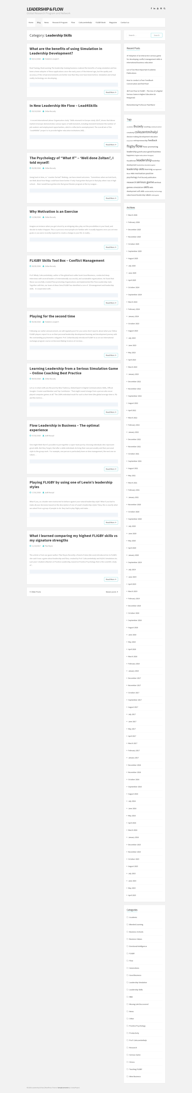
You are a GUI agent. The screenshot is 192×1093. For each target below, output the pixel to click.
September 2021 (135, 461)
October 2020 (133, 512)
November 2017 (134, 685)
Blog (39, 22)
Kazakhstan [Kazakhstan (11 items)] (131, 160)
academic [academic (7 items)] (130, 127)
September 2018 (135, 620)
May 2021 (132, 475)
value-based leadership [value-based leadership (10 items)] (136, 195)
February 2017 (134, 750)
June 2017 (132, 721)
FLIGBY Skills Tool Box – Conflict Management (67, 260)
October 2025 (133, 244)
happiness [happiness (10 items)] (131, 155)
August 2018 (133, 627)
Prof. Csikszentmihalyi (138, 1040)
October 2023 (133, 323)
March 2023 (132, 367)
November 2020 (134, 504)
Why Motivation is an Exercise (54, 211)
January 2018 (133, 671)
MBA (131, 997)
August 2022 (133, 403)
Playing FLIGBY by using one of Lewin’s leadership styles (71, 484)
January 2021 (133, 497)
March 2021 (132, 483)
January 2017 (133, 757)
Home (31, 22)
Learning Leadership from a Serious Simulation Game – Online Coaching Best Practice (74, 370)
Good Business (135, 975)
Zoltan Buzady (50, 111)
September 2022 (135, 396)
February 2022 (134, 425)
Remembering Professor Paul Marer (141, 105)
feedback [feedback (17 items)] (152, 140)
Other (131, 1018)
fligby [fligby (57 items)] (131, 146)
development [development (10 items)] (144, 136)
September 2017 (135, 700)
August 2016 (133, 794)
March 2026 (132, 215)
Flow (73, 22)
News (46, 22)
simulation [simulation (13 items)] (138, 187)
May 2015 (132, 888)
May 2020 (132, 540)
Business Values (135, 939)
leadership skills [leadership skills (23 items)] (135, 169)
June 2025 (132, 273)
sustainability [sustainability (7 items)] (149, 191)
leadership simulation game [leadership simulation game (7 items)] (146, 165)
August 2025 (133, 258)
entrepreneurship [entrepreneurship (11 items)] (140, 140)
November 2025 (134, 237)
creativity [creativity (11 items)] (130, 132)
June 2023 (132, 345)
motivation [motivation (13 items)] (140, 173)
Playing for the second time (52, 316)
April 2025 (132, 280)
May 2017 (132, 729)
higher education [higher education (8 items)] (141, 155)
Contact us (125, 22)
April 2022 (132, 410)
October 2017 (133, 692)
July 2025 (132, 266)
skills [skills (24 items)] (146, 187)
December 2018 (134, 606)
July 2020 (132, 526)
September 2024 (135, 294)
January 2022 (133, 432)
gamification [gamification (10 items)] (142, 151)
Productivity (134, 1033)
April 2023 (132, 360)
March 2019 (132, 591)
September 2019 (135, 562)
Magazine (113, 22)
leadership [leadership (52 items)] (144, 160)
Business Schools (136, 932)
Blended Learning (136, 924)
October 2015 (133, 859)
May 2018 (132, 642)
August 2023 (133, 331)
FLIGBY (132, 953)
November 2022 (134, 389)
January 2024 (133, 316)
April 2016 (132, 823)
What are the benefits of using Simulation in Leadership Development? (66, 51)
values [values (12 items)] (148, 195)
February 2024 (134, 309)
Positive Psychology (137, 1026)
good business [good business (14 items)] (154, 151)
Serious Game (135, 1055)
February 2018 (134, 663)
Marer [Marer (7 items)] (128, 174)
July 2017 (132, 714)
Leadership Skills (136, 989)
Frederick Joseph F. (52, 59)
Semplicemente (63, 1088)
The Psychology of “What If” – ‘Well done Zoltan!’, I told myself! (71, 160)
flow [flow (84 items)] (138, 146)
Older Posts (35, 592)
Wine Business (135, 1076)
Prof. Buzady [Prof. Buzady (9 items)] (142, 177)
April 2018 (132, 649)
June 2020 (132, 533)
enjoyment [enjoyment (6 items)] (130, 141)
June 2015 (132, 881)
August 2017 (133, 707)
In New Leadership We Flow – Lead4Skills (63, 105)
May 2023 (132, 352)
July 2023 (132, 338)
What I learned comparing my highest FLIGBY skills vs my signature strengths (73, 538)
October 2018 (133, 613)
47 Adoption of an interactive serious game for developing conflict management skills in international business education (144, 59)
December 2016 (134, 765)
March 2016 (132, 830)
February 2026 (134, 222)
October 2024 (133, 287)
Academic (133, 917)
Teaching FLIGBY (135, 1069)
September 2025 (135, 251)
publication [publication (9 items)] (152, 177)
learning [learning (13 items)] (148, 169)
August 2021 (133, 468)
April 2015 (132, 895)
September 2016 (135, 786)
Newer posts (112, 592)
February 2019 (134, 598)
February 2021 (134, 490)
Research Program (60, 22)
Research (133, 1047)
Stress (132, 1062)
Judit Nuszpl (49, 435)
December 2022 (134, 381)
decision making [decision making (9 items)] (133, 137)
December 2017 (134, 678)
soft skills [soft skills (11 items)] (140, 191)
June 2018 (132, 634)
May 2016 (132, 815)
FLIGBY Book (101, 22)
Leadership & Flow (45, 9)
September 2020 (135, 519)
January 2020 (133, 555)
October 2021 (133, 454)
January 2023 (133, 374)
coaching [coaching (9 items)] (147, 127)
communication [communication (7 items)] (156, 127)
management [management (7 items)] (157, 169)
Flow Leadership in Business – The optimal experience (64, 427)
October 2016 (133, 779)
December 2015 (134, 844)
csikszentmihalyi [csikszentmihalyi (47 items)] (146, 132)
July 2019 (132, 569)
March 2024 (132, 302)
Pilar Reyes (49, 546)
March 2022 (132, 418)
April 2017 (132, 736)
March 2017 (132, 743)
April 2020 (132, 548)
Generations (134, 968)
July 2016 (132, 801)
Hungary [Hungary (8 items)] (150, 155)
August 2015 (133, 866)
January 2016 (133, 837)
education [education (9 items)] (154, 137)
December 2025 (134, 229)
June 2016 (132, 808)
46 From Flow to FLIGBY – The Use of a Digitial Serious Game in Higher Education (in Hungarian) (144, 94)
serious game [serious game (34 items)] (145, 182)
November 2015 (134, 852)
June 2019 (132, 577)
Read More (111, 92)
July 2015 (132, 873)
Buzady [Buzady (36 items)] (138, 126)
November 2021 (134, 446)
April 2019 (132, 584)
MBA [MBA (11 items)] (133, 173)
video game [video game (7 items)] (155, 195)
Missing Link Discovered (138, 1004)
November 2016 (134, 772)
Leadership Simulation (138, 982)
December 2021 (134, 439)
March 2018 (132, 656)
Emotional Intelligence (138, 946)
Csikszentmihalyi (85, 22)
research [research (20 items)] (131, 182)
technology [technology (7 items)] (158, 191)
